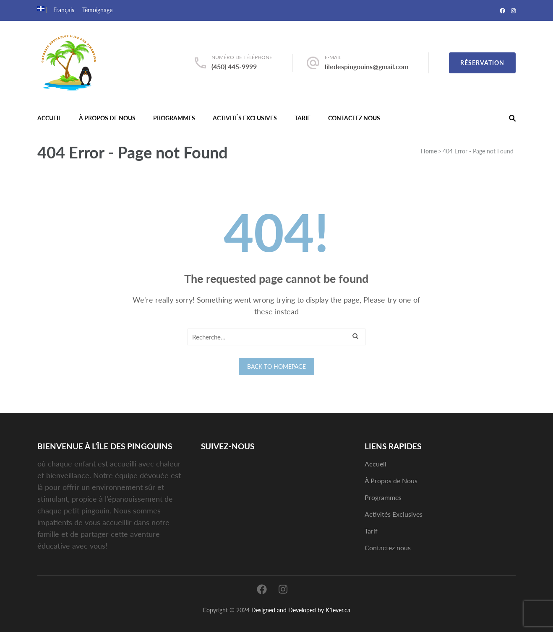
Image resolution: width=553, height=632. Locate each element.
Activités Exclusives (245, 118)
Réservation (482, 62)
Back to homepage (276, 366)
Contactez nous (354, 118)
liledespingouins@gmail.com (366, 66)
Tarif (302, 118)
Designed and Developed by (287, 610)
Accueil (49, 118)
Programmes (174, 118)
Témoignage (97, 9)
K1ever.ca (338, 610)
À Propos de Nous (107, 118)
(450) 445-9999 (234, 66)
